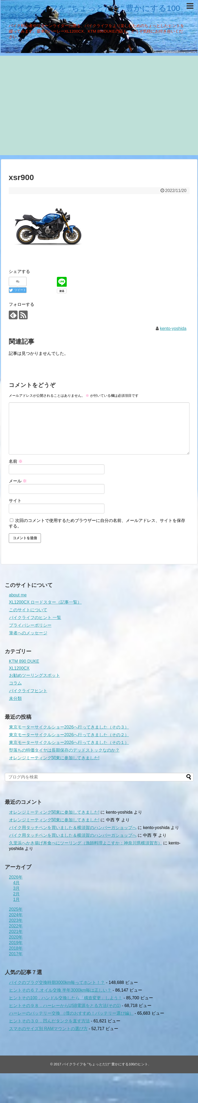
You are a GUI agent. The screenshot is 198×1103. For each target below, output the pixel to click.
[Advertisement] (50, 105)
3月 (16, 888)
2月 (16, 894)
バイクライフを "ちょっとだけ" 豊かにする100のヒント (94, 12)
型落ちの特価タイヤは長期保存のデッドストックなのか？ (64, 750)
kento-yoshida (173, 328)
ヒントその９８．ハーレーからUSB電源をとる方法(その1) (65, 1005)
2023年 (16, 920)
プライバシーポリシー (30, 625)
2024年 (16, 915)
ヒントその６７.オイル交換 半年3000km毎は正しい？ (60, 990)
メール (18, 481)
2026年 (16, 877)
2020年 (16, 937)
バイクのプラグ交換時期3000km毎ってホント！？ (57, 982)
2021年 (16, 931)
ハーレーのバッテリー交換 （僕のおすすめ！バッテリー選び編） (71, 1013)
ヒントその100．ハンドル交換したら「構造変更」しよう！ (66, 998)
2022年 (16, 926)
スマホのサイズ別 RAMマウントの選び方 (48, 1028)
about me (18, 595)
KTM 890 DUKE (24, 661)
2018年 (16, 948)
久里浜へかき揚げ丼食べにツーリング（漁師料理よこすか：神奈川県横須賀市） (85, 843)
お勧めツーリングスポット (34, 675)
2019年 (16, 942)
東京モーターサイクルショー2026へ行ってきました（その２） (69, 735)
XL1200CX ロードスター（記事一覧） (45, 602)
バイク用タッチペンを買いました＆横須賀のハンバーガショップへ (73, 827)
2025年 (16, 909)
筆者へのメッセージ (28, 633)
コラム (15, 683)
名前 (16, 461)
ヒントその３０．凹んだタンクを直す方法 (49, 1021)
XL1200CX (19, 668)
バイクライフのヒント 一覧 (35, 617)
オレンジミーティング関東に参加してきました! (54, 758)
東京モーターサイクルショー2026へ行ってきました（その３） (69, 727)
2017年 (16, 954)
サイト (15, 500)
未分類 (15, 698)
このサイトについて (28, 610)
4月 (16, 882)
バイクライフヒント (28, 690)
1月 (16, 899)
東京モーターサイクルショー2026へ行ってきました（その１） (69, 742)
